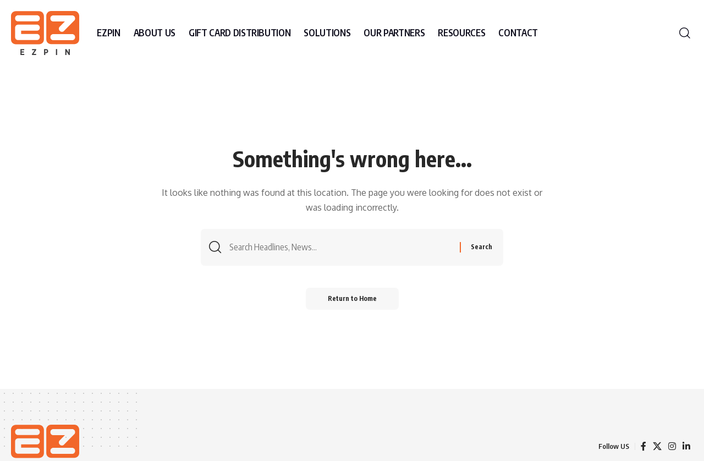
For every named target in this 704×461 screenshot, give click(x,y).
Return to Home (352, 298)
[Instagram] (672, 446)
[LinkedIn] (686, 446)
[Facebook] (643, 446)
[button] (684, 33)
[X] (657, 446)
